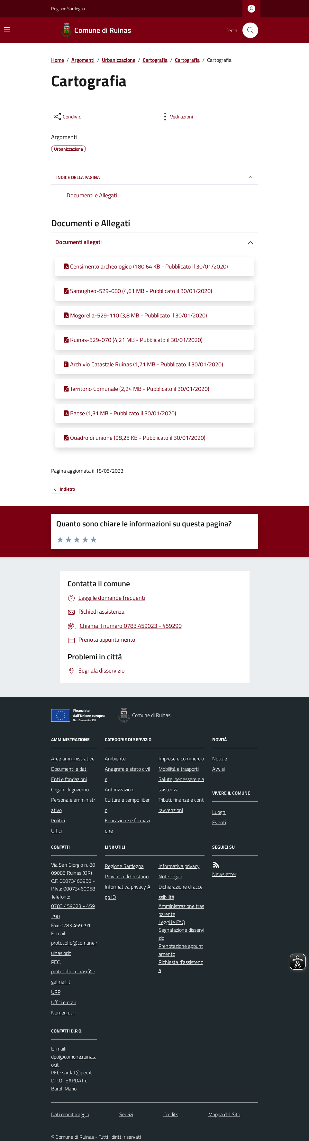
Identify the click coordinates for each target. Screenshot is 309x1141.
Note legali (170, 876)
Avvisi (218, 769)
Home (57, 60)
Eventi (219, 822)
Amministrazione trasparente (181, 910)
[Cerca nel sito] (247, 30)
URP (55, 992)
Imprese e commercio (181, 758)
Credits (170, 1114)
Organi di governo (70, 789)
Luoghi (219, 812)
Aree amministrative (73, 758)
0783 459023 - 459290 (73, 911)
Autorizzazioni (119, 789)
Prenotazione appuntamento (181, 950)
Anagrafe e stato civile (127, 774)
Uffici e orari (63, 1002)
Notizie (219, 758)
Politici (58, 820)
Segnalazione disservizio (181, 934)
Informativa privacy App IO (127, 892)
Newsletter (224, 874)
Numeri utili (63, 1012)
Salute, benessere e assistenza (181, 784)
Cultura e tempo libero (127, 805)
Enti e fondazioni (69, 779)
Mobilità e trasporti (179, 769)
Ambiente (115, 758)
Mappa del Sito (224, 1114)
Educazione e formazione (127, 825)
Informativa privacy (179, 866)
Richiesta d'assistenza (181, 966)
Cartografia (155, 60)
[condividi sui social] (67, 116)
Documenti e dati (69, 769)
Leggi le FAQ (172, 922)
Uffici (56, 831)
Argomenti (83, 60)
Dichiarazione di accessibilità (181, 892)
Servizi (126, 1114)
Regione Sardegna (68, 8)
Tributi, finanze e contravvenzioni (181, 805)
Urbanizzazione (118, 60)
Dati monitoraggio (70, 1114)
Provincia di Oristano (127, 876)
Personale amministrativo (73, 805)
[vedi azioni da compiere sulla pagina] (177, 116)
